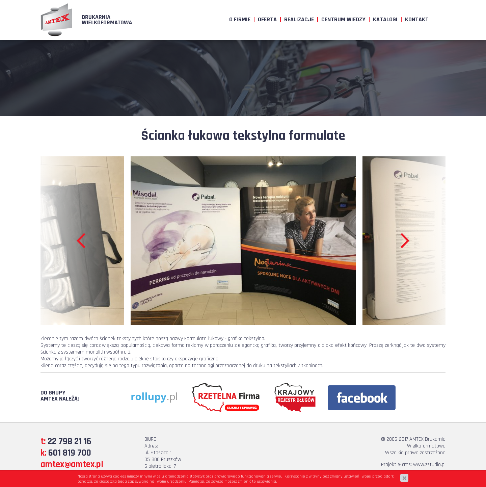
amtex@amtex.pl (71, 464)
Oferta (267, 19)
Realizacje (299, 19)
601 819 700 (69, 453)
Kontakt (417, 19)
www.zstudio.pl (429, 464)
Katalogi (385, 19)
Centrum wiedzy (343, 19)
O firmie (239, 19)
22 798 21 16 (69, 441)
